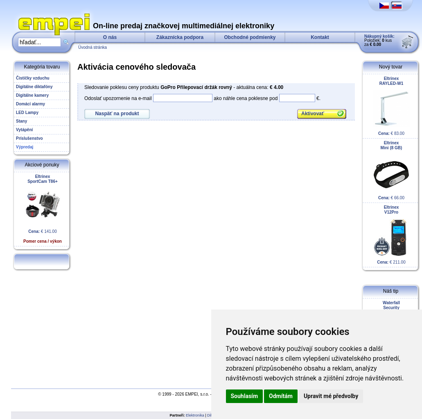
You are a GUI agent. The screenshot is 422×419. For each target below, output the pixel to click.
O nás (110, 37)
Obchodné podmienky (249, 37)
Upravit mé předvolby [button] (331, 396)
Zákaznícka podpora (179, 37)
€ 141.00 (42, 209)
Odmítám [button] (281, 396)
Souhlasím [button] (244, 396)
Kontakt (320, 37)
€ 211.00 (391, 234)
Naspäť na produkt (117, 113)
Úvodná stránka (92, 47)
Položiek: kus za (379, 40)
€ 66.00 (391, 170)
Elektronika (195, 415)
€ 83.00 (391, 106)
